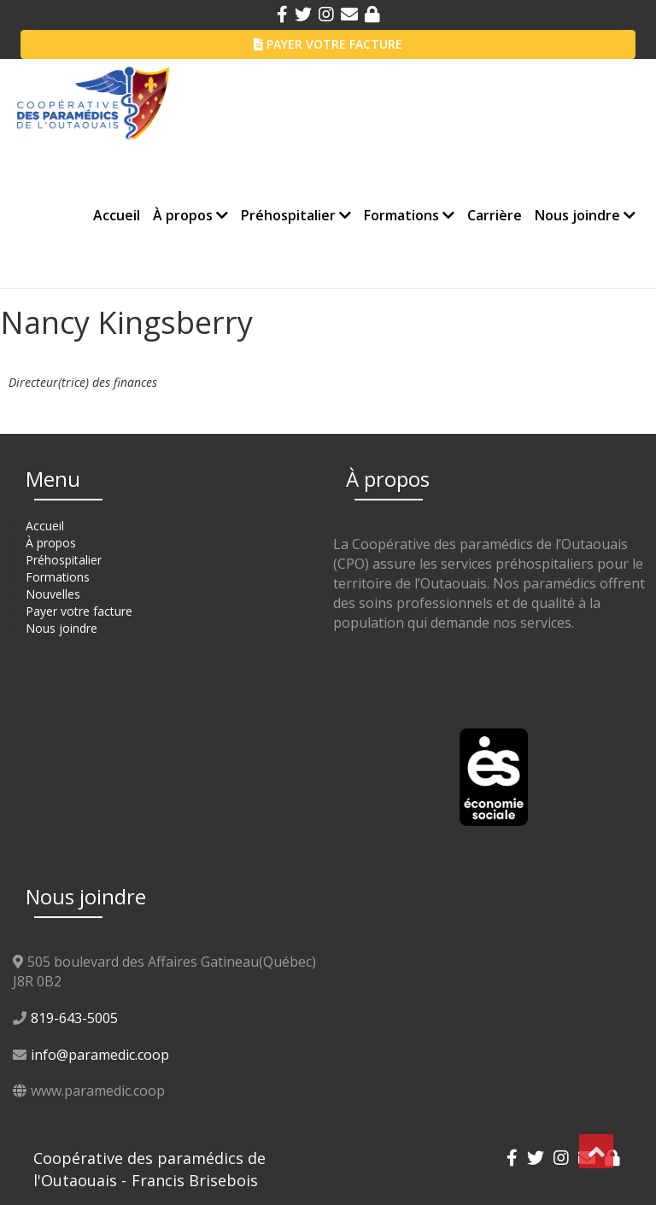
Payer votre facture (79, 611)
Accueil (116, 215)
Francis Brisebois (195, 1180)
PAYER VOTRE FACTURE (328, 44)
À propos (190, 215)
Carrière (494, 215)
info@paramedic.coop (100, 1054)
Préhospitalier (296, 215)
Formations (409, 215)
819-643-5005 (74, 1018)
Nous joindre (585, 215)
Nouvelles (53, 594)
